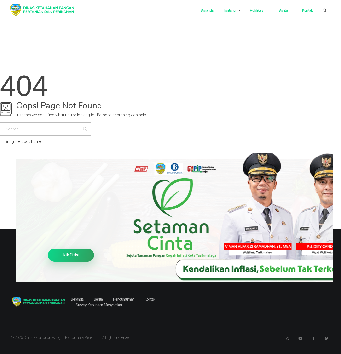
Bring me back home (20, 141)
